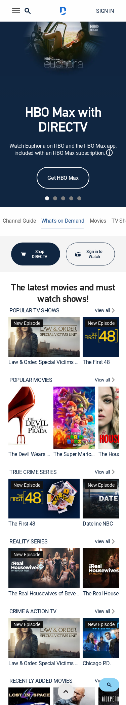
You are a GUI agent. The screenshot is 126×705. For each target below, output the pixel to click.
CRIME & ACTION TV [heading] (32, 611)
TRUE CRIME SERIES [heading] (33, 472)
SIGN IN (105, 11)
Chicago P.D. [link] (97, 663)
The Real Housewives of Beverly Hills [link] (50, 593)
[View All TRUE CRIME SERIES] (106, 473)
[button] (16, 11)
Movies (98, 220)
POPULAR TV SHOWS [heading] (34, 310)
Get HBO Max (62, 177)
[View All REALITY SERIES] (106, 542)
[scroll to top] (66, 691)
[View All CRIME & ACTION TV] (106, 612)
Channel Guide (19, 220)
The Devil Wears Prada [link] (34, 454)
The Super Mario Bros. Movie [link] (86, 454)
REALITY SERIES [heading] (28, 541)
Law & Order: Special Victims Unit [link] (46, 362)
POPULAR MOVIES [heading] (30, 380)
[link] (44, 337)
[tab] (47, 198)
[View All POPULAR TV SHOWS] (106, 311)
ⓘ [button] (109, 152)
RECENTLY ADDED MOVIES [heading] (40, 680)
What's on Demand (62, 220)
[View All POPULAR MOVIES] (106, 380)
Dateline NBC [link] (98, 523)
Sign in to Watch (88, 254)
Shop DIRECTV (33, 254)
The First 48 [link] (96, 362)
